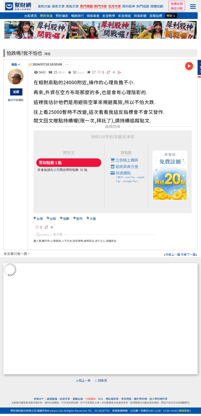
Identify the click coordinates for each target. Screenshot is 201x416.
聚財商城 (46, 15)
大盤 (93, 218)
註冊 (56, 169)
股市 (79, 218)
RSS (100, 399)
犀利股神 (128, 6)
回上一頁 (85, 380)
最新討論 (44, 6)
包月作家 (114, 6)
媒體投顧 (156, 6)
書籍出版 (78, 399)
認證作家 (65, 399)
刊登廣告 (90, 399)
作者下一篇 (189, 254)
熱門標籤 (86, 6)
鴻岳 (47, 54)
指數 (66, 218)
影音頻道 (124, 15)
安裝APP (39, 399)
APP (13, 100)
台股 (53, 218)
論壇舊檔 (52, 399)
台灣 (39, 218)
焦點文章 (72, 6)
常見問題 (126, 399)
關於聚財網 (140, 399)
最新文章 (58, 6)
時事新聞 (140, 15)
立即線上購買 (124, 160)
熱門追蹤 (142, 6)
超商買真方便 (124, 166)
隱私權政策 (112, 399)
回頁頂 (102, 380)
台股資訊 (30, 15)
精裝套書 (93, 15)
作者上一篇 (171, 254)
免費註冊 (177, 4)
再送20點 (177, 8)
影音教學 (108, 15)
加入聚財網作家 (158, 399)
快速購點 (129, 176)
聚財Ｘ (171, 15)
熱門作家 (100, 6)
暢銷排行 (77, 15)
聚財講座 (62, 15)
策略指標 (155, 15)
